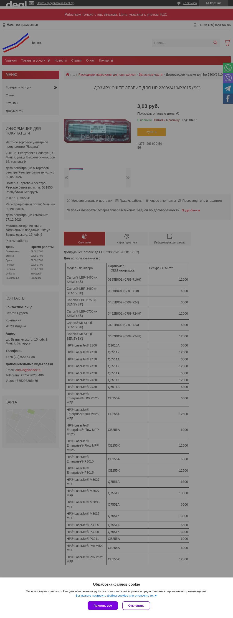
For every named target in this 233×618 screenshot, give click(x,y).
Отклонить (136, 605)
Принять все (103, 605)
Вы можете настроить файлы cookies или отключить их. (115, 595)
